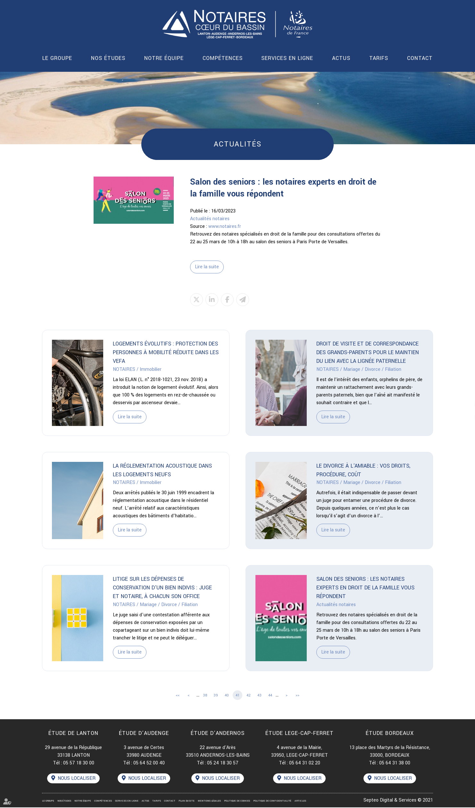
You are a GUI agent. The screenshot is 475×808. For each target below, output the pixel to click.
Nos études (108, 58)
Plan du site (187, 801)
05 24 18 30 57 (222, 763)
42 (248, 695)
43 (259, 695)
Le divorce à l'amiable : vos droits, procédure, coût (363, 470)
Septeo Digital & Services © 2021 (398, 800)
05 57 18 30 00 (78, 763)
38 (205, 695)
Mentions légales (209, 801)
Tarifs (378, 58)
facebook (462, 391)
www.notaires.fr (224, 226)
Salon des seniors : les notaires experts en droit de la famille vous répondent (365, 588)
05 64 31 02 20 (304, 763)
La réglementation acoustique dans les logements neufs (162, 470)
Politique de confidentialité (272, 801)
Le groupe (57, 58)
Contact (420, 58)
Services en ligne (287, 58)
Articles (300, 801)
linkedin (462, 404)
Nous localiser (77, 779)
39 (215, 695)
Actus (341, 58)
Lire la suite (207, 266)
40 (227, 695)
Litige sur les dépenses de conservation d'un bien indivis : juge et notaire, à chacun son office (162, 588)
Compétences (223, 58)
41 (237, 695)
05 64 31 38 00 (394, 763)
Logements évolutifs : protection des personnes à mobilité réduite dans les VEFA (166, 352)
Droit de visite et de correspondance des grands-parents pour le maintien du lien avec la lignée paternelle (367, 352)
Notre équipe (164, 58)
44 (270, 695)
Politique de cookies (237, 801)
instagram (462, 417)
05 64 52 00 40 (149, 763)
